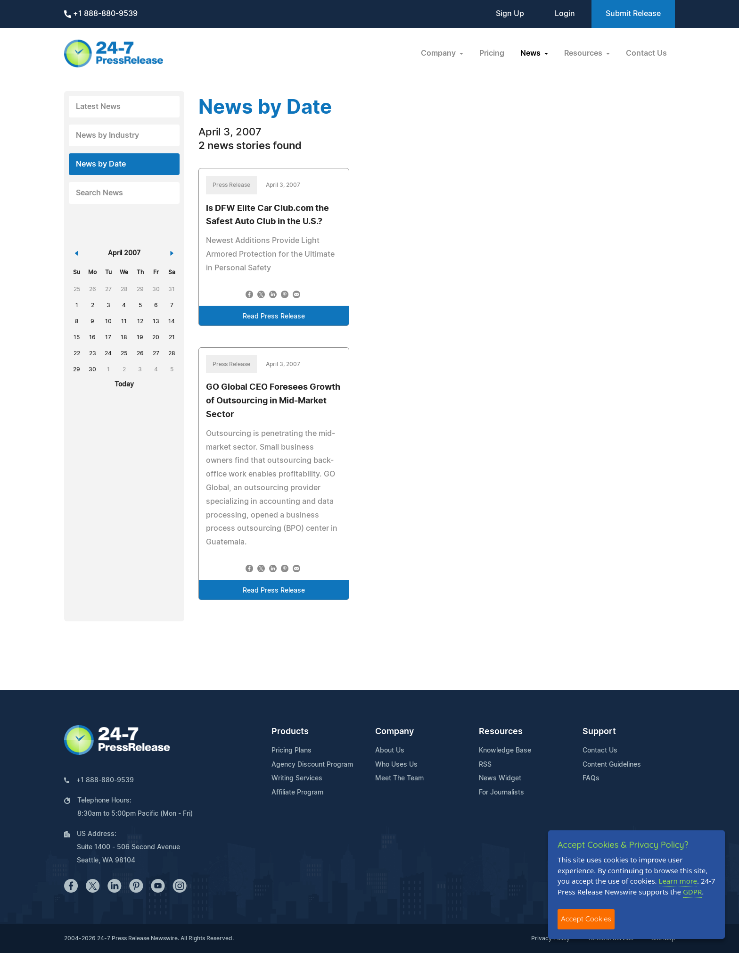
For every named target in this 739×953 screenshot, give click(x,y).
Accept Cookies (586, 918)
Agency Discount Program (312, 764)
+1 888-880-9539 (101, 14)
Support (599, 731)
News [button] (531, 53)
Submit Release (633, 13)
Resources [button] (584, 53)
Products (290, 731)
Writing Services (296, 778)
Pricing (491, 53)
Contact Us (646, 53)
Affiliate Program (297, 792)
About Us (389, 750)
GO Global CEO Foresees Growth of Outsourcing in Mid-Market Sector (273, 401)
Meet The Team (399, 778)
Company (394, 731)
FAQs (591, 778)
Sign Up (510, 13)
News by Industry (107, 135)
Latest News (98, 106)
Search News (99, 193)
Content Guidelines (612, 764)
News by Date (101, 164)
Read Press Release (274, 316)
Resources (501, 731)
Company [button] (439, 53)
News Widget (500, 778)
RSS (485, 764)
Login (565, 13)
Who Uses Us (396, 764)
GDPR (692, 891)
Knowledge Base (505, 750)
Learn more (678, 881)
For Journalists (501, 792)
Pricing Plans (291, 750)
